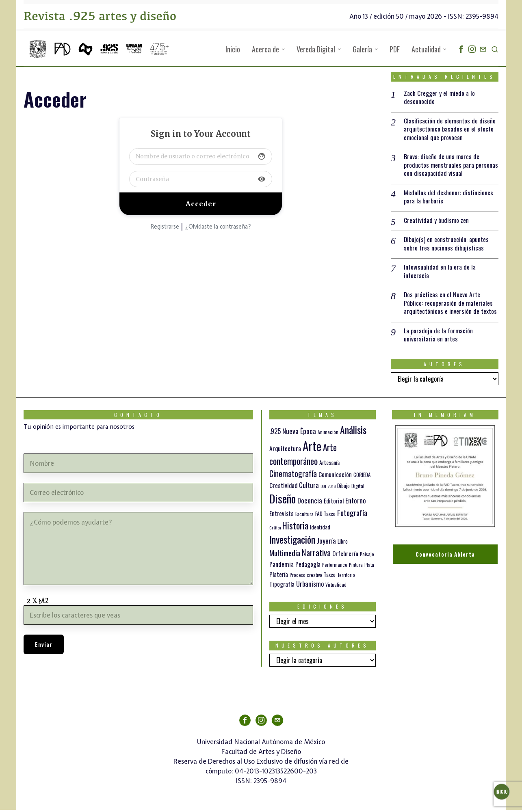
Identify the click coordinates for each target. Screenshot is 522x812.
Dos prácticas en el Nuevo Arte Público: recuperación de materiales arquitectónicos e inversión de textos (450, 304)
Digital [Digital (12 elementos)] (357, 488)
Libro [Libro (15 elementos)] (343, 544)
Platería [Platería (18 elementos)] (278, 576)
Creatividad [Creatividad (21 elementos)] (283, 487)
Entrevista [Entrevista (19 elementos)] (281, 515)
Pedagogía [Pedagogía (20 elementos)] (308, 566)
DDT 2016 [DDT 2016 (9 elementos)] (328, 488)
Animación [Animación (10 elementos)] (328, 434)
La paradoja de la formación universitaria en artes (438, 337)
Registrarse (164, 226)
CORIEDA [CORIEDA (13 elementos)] (361, 477)
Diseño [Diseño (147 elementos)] (282, 500)
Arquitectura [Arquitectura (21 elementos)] (285, 450)
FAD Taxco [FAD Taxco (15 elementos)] (325, 516)
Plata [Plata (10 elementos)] (369, 567)
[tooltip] (461, 49)
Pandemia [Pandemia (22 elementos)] (281, 566)
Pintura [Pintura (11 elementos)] (356, 567)
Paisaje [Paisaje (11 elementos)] (367, 556)
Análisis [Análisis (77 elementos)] (353, 432)
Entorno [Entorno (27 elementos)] (355, 503)
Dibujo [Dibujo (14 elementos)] (343, 488)
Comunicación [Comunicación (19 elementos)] (335, 476)
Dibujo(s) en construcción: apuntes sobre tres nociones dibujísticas (446, 244)
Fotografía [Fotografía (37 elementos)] (352, 514)
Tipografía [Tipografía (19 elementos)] (282, 585)
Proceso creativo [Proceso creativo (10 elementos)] (306, 577)
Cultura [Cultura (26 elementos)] (309, 487)
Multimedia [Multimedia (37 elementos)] (284, 555)
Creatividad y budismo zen (436, 221)
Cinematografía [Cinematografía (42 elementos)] (293, 476)
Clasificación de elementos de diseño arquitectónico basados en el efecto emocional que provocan (450, 129)
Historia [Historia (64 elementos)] (295, 527)
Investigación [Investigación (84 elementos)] (292, 541)
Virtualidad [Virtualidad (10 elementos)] (336, 586)
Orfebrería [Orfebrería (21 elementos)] (345, 555)
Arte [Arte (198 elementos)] (312, 448)
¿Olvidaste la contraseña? (218, 226)
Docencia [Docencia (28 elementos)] (309, 502)
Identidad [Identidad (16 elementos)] (320, 529)
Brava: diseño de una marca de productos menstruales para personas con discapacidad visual (451, 165)
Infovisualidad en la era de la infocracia (440, 272)
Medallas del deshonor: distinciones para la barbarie (449, 197)
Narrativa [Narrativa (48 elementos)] (316, 555)
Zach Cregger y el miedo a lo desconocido (440, 97)
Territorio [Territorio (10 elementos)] (346, 577)
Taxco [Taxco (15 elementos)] (330, 576)
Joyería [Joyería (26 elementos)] (326, 543)
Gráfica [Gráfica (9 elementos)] (275, 529)
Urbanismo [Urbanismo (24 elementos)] (310, 586)
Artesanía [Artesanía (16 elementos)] (329, 464)
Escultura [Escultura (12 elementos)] (304, 516)
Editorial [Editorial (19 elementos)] (334, 503)
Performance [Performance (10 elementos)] (334, 567)
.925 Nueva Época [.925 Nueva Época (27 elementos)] (292, 433)
